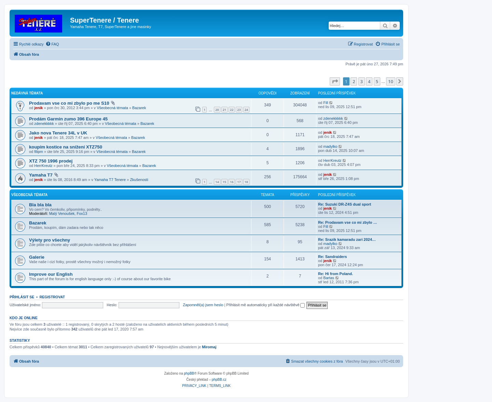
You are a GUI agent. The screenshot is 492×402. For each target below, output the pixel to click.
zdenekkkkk (44, 123)
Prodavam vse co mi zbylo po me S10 (69, 103)
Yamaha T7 (41, 175)
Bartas (328, 278)
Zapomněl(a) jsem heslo (203, 305)
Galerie (36, 257)
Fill (325, 103)
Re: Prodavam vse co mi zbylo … (347, 222)
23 (239, 109)
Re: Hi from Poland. (335, 274)
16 (231, 182)
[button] (335, 81)
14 (217, 182)
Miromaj (209, 347)
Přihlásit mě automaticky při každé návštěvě (265, 305)
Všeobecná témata (112, 108)
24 (246, 109)
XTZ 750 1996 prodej (51, 161)
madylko (330, 146)
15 (224, 182)
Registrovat (52, 297)
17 (239, 182)
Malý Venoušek (62, 213)
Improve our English (51, 274)
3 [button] (361, 81)
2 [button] (354, 81)
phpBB (189, 373)
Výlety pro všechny (49, 240)
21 (224, 109)
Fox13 (82, 213)
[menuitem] (52, 44)
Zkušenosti (139, 180)
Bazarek (139, 108)
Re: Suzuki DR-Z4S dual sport (344, 204)
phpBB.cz (219, 379)
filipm (38, 152)
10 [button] (390, 81)
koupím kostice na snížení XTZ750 (65, 147)
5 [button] (377, 81)
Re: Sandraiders (332, 257)
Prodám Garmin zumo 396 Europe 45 (68, 118)
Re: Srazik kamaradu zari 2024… (347, 239)
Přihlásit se (22, 297)
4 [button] (369, 81)
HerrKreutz (43, 166)
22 (231, 109)
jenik (38, 108)
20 (217, 109)
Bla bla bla (40, 204)
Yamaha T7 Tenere (110, 180)
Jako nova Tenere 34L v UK (58, 132)
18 (246, 182)
